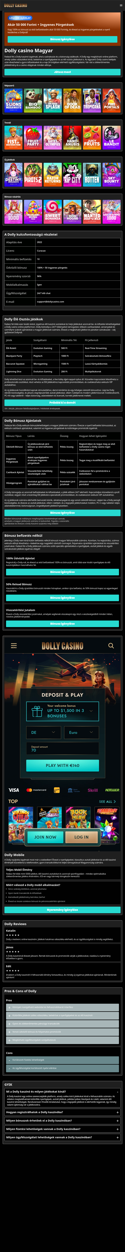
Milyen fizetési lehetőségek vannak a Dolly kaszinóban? (62, 1129)
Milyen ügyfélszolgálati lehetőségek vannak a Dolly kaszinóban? (62, 1137)
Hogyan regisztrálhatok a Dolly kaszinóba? (62, 1112)
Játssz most (62, 72)
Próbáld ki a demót (62, 403)
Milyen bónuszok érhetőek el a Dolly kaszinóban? (62, 1120)
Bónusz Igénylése (62, 39)
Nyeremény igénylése (62, 910)
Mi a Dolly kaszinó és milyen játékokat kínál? (62, 1091)
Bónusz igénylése (62, 572)
